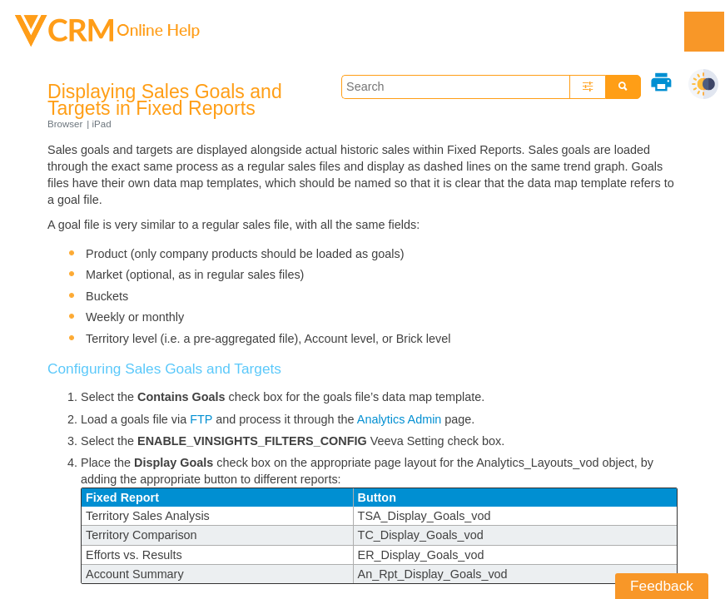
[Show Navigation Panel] (704, 32)
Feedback (661, 585)
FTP (201, 419)
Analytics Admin (399, 419)
